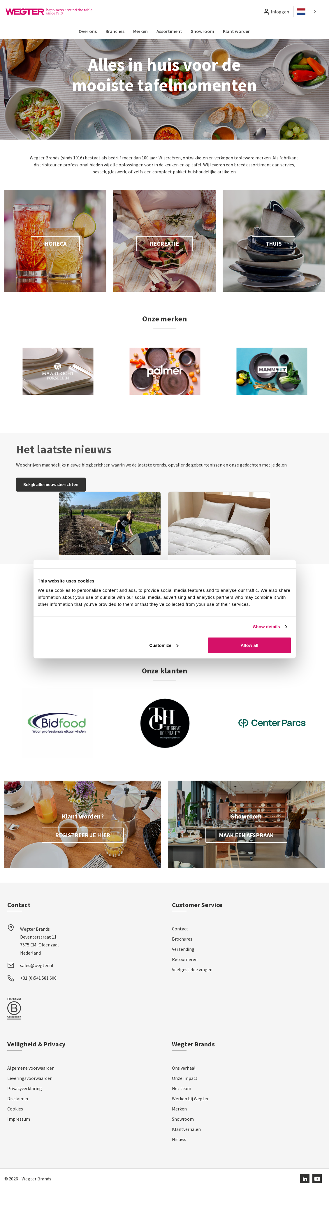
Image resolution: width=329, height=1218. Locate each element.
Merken (140, 31)
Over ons (88, 31)
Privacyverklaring (24, 1118)
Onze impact (185, 1107)
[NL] (307, 11)
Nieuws (179, 1169)
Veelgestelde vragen (192, 999)
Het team (181, 1118)
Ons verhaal (184, 1097)
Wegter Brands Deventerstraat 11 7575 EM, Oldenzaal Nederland (39, 970)
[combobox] (306, 11)
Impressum (18, 1148)
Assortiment (169, 31)
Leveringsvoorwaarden (29, 1107)
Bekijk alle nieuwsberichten (50, 514)
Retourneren (185, 989)
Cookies (15, 1138)
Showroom (202, 31)
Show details (266, 626)
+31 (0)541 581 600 (38, 1007)
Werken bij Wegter (190, 1128)
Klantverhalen (186, 1158)
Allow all (249, 645)
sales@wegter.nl (36, 995)
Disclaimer (18, 1128)
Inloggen (280, 12)
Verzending (183, 978)
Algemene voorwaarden (30, 1097)
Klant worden (237, 31)
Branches (114, 31)
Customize (163, 645)
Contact (180, 958)
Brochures (182, 968)
